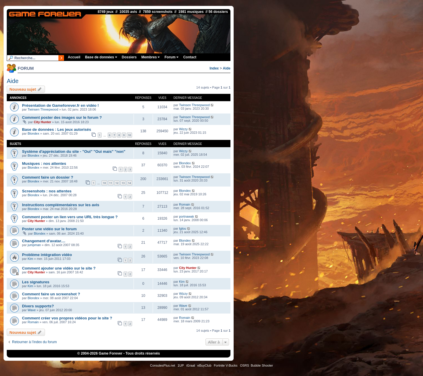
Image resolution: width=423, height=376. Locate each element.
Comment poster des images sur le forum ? (62, 117)
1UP (181, 365)
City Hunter (42, 122)
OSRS (244, 365)
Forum (171, 57)
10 (129, 135)
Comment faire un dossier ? (47, 177)
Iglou (182, 228)
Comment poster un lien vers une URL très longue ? (70, 217)
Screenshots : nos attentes (47, 191)
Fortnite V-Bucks (225, 365)
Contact (189, 57)
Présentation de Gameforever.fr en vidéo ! (60, 105)
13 (123, 183)
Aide (226, 68)
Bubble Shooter (262, 365)
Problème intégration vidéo (47, 255)
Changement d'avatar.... (43, 241)
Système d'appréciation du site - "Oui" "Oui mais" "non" (73, 151)
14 (129, 183)
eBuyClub (204, 365)
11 (110, 183)
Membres (150, 57)
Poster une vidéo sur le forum (49, 229)
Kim (30, 258)
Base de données (101, 57)
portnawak (186, 216)
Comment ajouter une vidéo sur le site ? (59, 268)
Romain (184, 204)
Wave (32, 310)
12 (116, 183)
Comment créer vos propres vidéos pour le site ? (67, 318)
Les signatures (35, 282)
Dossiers (129, 57)
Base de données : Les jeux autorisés (56, 129)
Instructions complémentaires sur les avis (60, 205)
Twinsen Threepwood (43, 109)
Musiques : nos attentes (44, 163)
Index (214, 68)
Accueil (74, 57)
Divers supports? (38, 306)
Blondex (33, 133)
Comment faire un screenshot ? (51, 294)
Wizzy (183, 129)
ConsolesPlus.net (162, 365)
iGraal (190, 365)
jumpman (34, 245)
